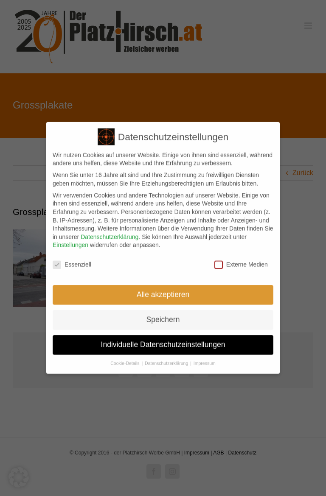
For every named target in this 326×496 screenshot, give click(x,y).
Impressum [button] (205, 361)
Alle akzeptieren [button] (163, 292)
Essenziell (72, 263)
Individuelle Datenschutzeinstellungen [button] (163, 342)
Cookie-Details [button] (125, 361)
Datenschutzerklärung (109, 234)
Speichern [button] (163, 317)
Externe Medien (241, 263)
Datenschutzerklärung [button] (167, 361)
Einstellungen (70, 243)
